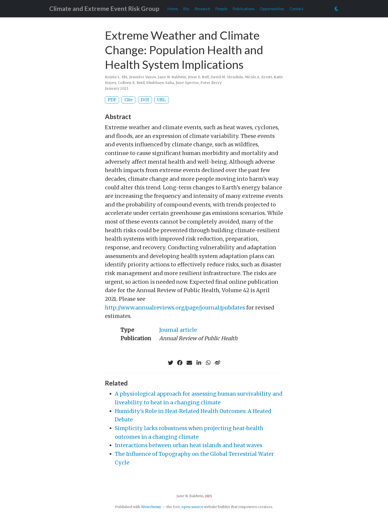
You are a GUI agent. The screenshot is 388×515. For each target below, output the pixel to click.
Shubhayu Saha (160, 82)
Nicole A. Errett (258, 77)
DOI (145, 100)
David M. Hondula (227, 77)
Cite (128, 100)
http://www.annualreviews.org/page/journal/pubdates (175, 307)
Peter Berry (211, 82)
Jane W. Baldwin (172, 77)
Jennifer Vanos (142, 77)
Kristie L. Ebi (116, 77)
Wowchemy (151, 507)
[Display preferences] (336, 9)
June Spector (187, 82)
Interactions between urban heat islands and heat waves (188, 445)
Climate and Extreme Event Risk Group (104, 8)
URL (161, 100)
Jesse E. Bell (198, 77)
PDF (112, 100)
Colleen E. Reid (131, 82)
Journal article (178, 330)
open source (192, 507)
